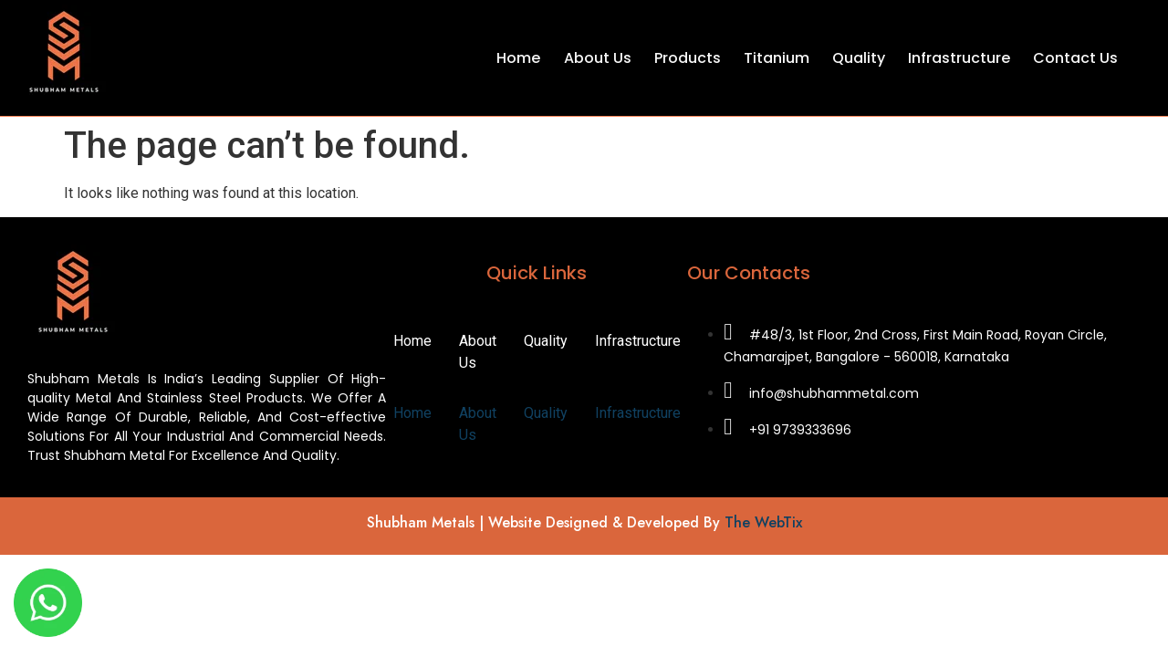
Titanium (776, 57)
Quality (858, 57)
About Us (597, 57)
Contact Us (1075, 57)
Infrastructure (959, 57)
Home (519, 57)
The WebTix (763, 522)
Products (687, 57)
